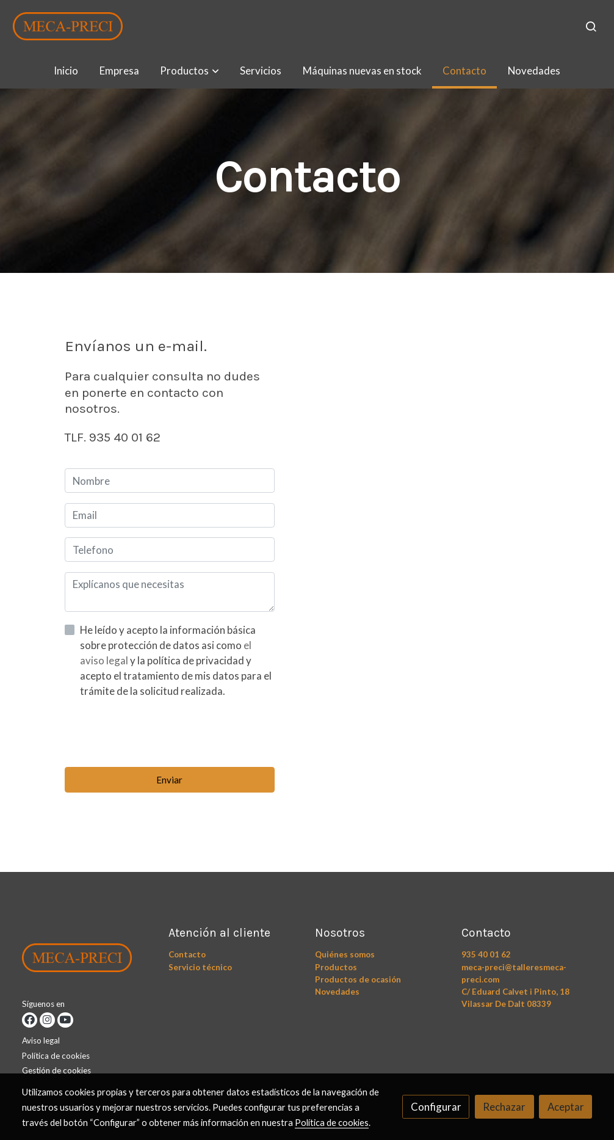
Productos (336, 967)
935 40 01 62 (486, 954)
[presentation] (157, 733)
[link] (68, 26)
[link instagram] (47, 1020)
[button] (189, 71)
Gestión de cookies (56, 1070)
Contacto (187, 954)
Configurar (436, 1106)
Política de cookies (56, 1056)
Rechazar (504, 1106)
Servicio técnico (200, 967)
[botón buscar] (591, 26)
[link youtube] (65, 1020)
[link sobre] (87, 960)
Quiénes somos (345, 954)
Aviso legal (41, 1040)
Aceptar (565, 1106)
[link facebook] (29, 1020)
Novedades (337, 992)
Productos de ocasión (358, 979)
